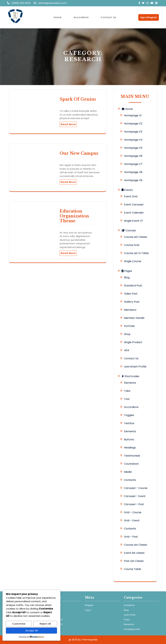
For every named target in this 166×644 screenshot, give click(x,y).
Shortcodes (130, 376)
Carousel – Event (135, 496)
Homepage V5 (133, 148)
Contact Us (108, 17)
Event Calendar (134, 213)
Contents (130, 480)
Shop (127, 334)
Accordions (81, 17)
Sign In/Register (148, 17)
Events (127, 190)
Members (130, 310)
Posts (127, 619)
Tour (127, 399)
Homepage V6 (133, 156)
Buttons (129, 439)
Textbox (129, 423)
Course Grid (131, 245)
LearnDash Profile (135, 366)
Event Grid (130, 196)
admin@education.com (50, 3)
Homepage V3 (133, 131)
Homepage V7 (133, 164)
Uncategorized (132, 629)
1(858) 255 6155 (19, 3)
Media (128, 472)
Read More (68, 124)
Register (89, 605)
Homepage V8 (133, 172)
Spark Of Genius (78, 99)
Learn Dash (130, 614)
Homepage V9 (133, 180)
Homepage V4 (133, 140)
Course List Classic (135, 237)
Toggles (129, 415)
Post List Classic (134, 561)
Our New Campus (79, 153)
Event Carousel (133, 204)
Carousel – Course (135, 488)
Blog (127, 277)
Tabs (127, 391)
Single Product (133, 342)
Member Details (134, 318)
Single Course (132, 261)
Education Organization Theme (74, 216)
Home (58, 17)
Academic (129, 605)
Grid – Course (132, 512)
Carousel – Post (134, 504)
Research (129, 624)
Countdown (131, 464)
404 (126, 350)
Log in (88, 610)
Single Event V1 (133, 221)
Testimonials (132, 456)
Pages (127, 271)
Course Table (132, 569)
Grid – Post (131, 537)
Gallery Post (132, 302)
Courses (129, 230)
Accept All (31, 630)
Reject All (45, 623)
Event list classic (134, 553)
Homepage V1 (133, 115)
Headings (130, 447)
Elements (130, 383)
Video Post (130, 294)
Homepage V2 (133, 123)
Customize (18, 623)
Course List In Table (136, 253)
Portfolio (129, 326)
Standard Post (133, 285)
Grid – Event (132, 520)
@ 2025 (73, 639)
